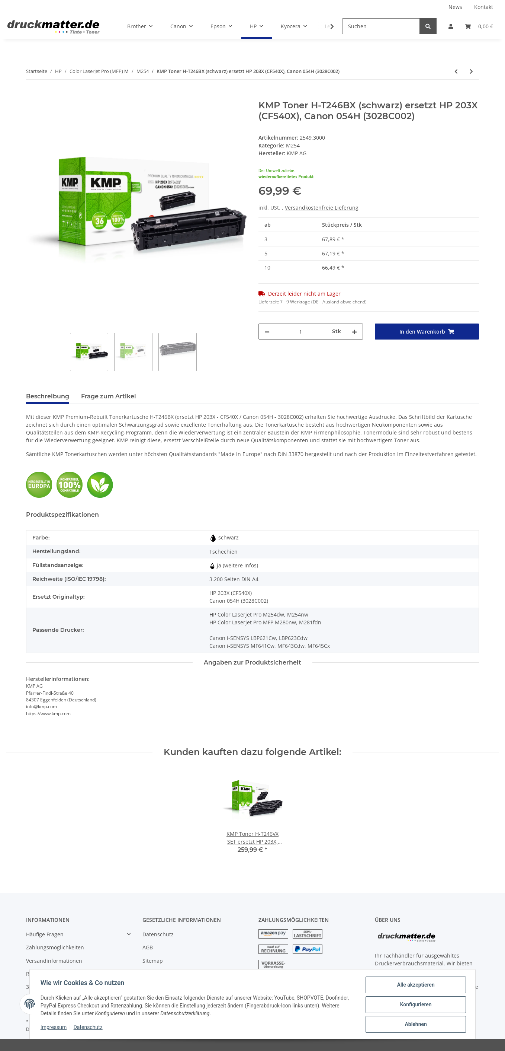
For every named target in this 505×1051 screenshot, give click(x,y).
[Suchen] (381, 26)
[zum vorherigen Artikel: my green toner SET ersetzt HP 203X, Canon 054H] (456, 71)
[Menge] (301, 331)
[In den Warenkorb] (32, 96)
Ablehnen (414, 1025)
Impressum (55, 1028)
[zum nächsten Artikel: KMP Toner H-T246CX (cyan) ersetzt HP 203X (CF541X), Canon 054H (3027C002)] (471, 71)
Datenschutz (158, 934)
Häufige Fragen (45, 934)
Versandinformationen (54, 960)
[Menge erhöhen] (354, 331)
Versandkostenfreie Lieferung (321, 207)
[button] (451, 26)
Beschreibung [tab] (47, 396)
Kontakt (483, 6)
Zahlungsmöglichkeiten (55, 947)
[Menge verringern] (267, 331)
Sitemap (152, 960)
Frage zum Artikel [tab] (108, 396)
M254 (293, 145)
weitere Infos (240, 565)
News (455, 6)
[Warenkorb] (479, 26)
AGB (147, 947)
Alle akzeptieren (414, 986)
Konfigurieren (414, 1005)
